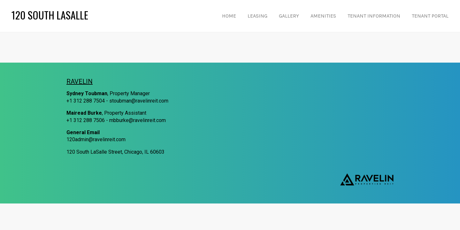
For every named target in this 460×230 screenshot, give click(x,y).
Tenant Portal (430, 16)
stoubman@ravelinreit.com (138, 101)
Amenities (323, 16)
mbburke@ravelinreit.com (137, 120)
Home (229, 16)
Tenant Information (374, 16)
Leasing (257, 16)
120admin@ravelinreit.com (96, 139)
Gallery (289, 16)
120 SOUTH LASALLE (50, 15)
